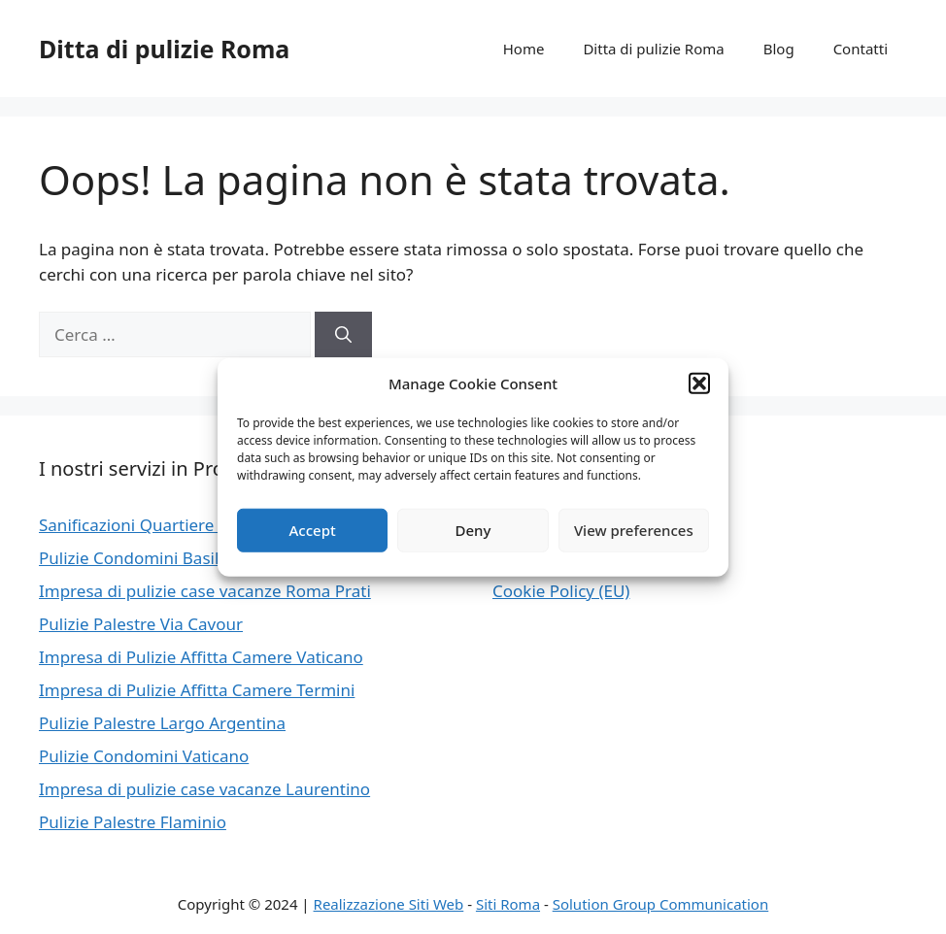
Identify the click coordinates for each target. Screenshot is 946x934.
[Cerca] (343, 335)
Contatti (860, 48)
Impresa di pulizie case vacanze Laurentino (204, 789)
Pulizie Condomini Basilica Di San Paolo (190, 558)
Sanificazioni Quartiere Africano (161, 525)
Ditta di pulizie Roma (164, 48)
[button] (699, 383)
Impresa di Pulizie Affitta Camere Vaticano (201, 657)
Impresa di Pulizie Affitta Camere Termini (197, 690)
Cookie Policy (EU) (560, 591)
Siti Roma (508, 904)
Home (524, 48)
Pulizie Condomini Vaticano (144, 756)
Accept (312, 530)
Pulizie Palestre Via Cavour (141, 624)
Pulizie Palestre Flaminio (132, 822)
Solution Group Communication (661, 904)
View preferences (633, 530)
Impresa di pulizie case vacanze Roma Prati (205, 591)
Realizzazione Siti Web (389, 904)
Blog (778, 48)
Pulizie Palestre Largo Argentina (162, 723)
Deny (473, 530)
